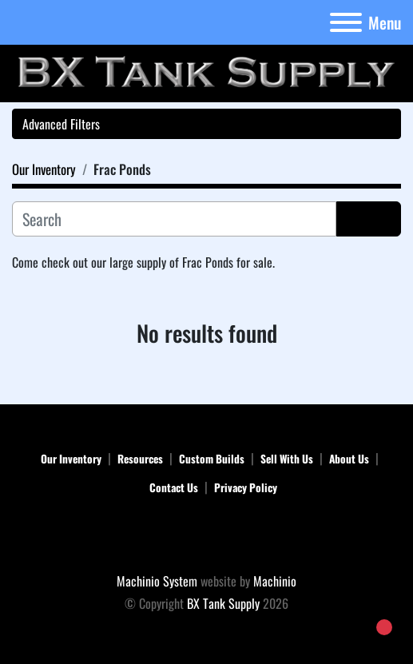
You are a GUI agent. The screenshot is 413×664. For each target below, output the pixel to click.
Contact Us (173, 487)
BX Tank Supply (223, 603)
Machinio (274, 580)
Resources (140, 459)
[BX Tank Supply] (206, 536)
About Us (349, 459)
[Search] (174, 219)
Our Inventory (71, 459)
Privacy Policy (245, 487)
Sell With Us (286, 459)
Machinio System (157, 580)
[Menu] (346, 22)
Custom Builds (211, 459)
